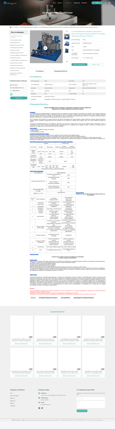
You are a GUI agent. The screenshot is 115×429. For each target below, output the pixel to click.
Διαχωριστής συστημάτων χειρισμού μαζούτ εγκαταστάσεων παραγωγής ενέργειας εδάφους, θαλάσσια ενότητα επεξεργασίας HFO (93, 347)
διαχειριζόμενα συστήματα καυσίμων (84, 305)
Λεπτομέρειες (40, 71)
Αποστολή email (82, 418)
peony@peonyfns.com (18, 87)
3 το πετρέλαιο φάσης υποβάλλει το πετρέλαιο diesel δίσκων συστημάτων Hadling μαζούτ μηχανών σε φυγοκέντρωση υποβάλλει (21, 347)
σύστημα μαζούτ (65, 305)
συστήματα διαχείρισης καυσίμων (48, 305)
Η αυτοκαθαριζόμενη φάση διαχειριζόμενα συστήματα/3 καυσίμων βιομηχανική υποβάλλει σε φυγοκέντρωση (69, 347)
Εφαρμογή (77, 3)
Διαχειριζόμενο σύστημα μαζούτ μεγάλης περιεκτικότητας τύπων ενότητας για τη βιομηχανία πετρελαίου (69, 379)
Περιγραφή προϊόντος (60, 71)
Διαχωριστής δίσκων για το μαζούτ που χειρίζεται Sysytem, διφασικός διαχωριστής (45, 347)
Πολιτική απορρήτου (16, 427)
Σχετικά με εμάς (60, 3)
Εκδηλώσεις (85, 3)
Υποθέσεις (12, 413)
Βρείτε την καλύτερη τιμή (79, 64)
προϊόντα (69, 3)
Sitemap (23, 427)
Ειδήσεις (12, 410)
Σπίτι (54, 3)
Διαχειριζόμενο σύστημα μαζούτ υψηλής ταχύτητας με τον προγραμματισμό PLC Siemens (93, 379)
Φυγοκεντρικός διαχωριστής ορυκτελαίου (29, 27)
